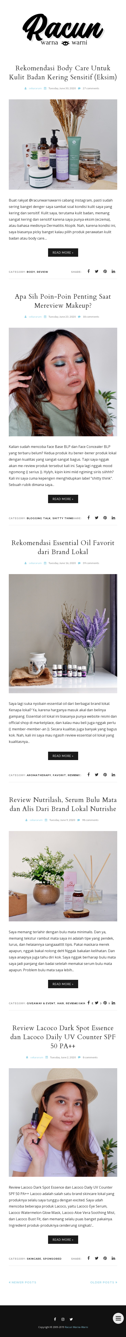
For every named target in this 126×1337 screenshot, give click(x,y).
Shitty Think (62, 518)
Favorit (59, 775)
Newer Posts (24, 1282)
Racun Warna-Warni (76, 1327)
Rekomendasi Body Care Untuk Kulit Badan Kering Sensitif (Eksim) (63, 73)
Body (31, 271)
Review (42, 271)
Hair (60, 1003)
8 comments (90, 1057)
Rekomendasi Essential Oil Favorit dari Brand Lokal (63, 547)
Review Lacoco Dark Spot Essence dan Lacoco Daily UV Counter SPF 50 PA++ (63, 1037)
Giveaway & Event (41, 1003)
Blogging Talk (39, 518)
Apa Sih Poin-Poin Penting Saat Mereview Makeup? (63, 301)
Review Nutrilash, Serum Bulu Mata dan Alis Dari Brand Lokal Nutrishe (63, 804)
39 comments (91, 563)
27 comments (91, 88)
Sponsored (52, 1258)
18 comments (91, 316)
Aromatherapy (39, 775)
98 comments (90, 820)
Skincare (34, 1258)
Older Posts (102, 1282)
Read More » (63, 252)
